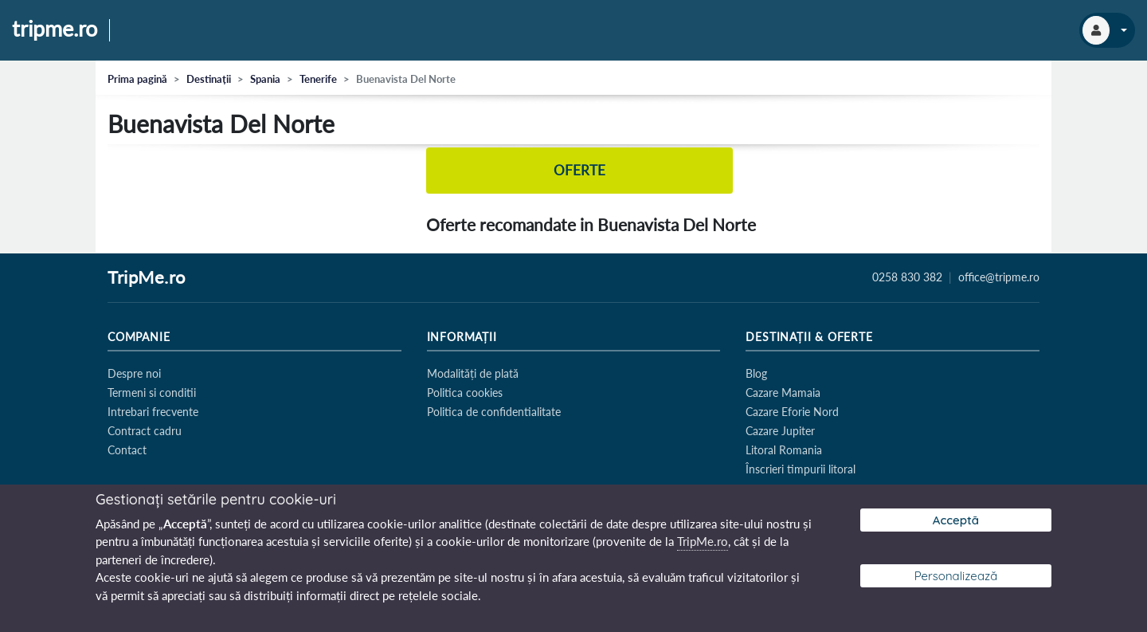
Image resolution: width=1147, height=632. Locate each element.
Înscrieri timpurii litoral (800, 469)
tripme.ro (54, 29)
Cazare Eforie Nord (792, 411)
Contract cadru (145, 431)
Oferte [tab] (580, 170)
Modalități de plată (473, 373)
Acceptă (956, 520)
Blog (756, 373)
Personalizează (956, 575)
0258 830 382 (907, 277)
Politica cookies (465, 392)
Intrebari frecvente (153, 411)
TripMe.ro (147, 278)
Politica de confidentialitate (494, 411)
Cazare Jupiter (780, 431)
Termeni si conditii (152, 392)
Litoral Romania (784, 450)
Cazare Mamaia (783, 392)
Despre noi (134, 373)
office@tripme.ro (998, 277)
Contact (127, 450)
